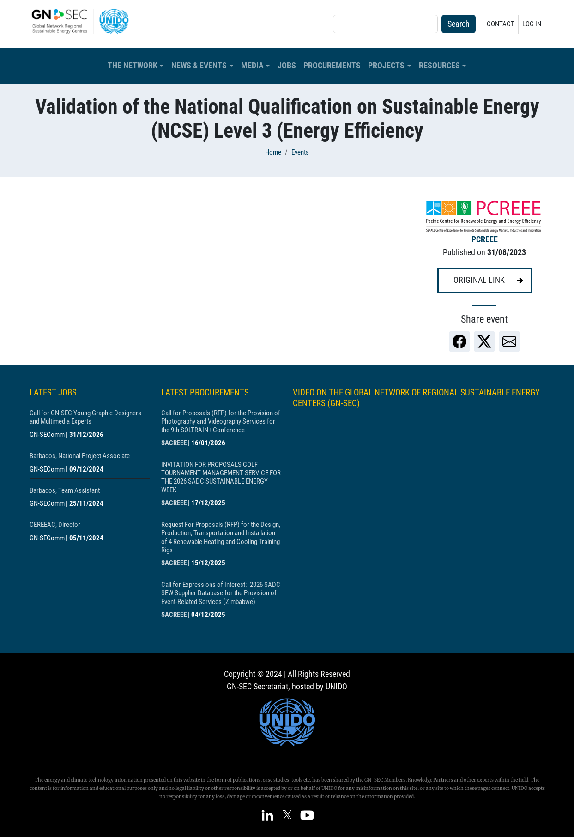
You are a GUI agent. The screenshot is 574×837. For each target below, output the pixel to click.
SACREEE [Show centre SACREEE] (174, 443)
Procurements (332, 65)
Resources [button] (439, 65)
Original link (479, 280)
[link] (459, 341)
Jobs (287, 65)
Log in (531, 24)
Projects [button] (386, 65)
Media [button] (252, 65)
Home (273, 152)
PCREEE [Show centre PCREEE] (484, 239)
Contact (500, 24)
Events (300, 152)
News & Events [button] (199, 65)
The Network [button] (132, 65)
